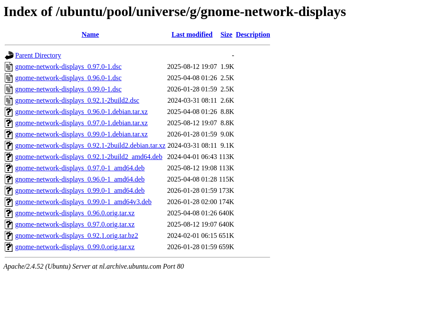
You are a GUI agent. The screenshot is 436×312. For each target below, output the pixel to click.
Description (253, 34)
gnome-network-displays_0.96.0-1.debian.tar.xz (81, 111)
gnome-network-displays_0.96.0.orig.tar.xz (75, 213)
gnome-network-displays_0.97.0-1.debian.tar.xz (81, 123)
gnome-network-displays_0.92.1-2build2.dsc (77, 100)
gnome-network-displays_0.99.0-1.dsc (68, 89)
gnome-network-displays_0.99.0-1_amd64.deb (80, 190)
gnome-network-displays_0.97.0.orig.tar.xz (75, 224)
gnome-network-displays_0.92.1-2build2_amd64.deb (88, 156)
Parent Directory (38, 55)
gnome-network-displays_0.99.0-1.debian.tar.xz (81, 134)
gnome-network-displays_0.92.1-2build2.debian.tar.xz (90, 145)
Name (90, 34)
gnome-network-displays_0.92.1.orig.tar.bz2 (76, 235)
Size (226, 34)
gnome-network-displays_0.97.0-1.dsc (68, 66)
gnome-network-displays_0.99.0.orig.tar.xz (75, 246)
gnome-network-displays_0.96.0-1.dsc (68, 77)
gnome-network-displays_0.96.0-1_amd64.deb (80, 179)
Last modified (192, 34)
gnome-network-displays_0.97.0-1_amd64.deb (80, 168)
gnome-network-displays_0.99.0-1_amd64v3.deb (83, 201)
